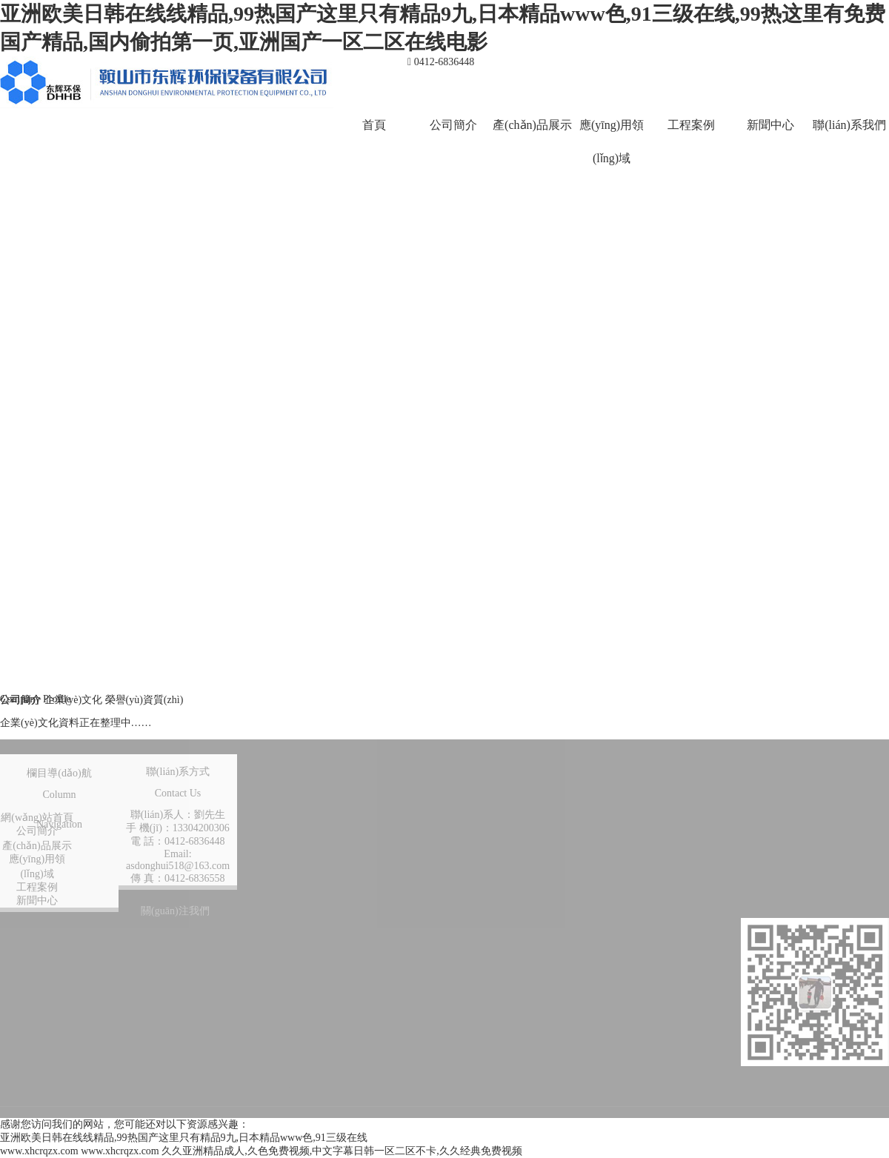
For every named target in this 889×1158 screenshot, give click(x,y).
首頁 (374, 125)
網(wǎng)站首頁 (37, 817)
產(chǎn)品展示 (532, 125)
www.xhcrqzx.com (39, 1151)
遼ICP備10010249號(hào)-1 (608, 1084)
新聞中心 (770, 125)
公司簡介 (453, 125)
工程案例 (691, 125)
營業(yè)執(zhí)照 (769, 1084)
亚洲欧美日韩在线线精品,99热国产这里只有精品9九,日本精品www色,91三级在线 (183, 1137)
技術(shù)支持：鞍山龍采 (429, 1084)
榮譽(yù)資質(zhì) (144, 699)
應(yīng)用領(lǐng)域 (611, 141)
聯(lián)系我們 (849, 125)
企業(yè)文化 (74, 699)
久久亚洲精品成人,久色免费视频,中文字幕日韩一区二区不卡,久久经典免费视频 (342, 1151)
